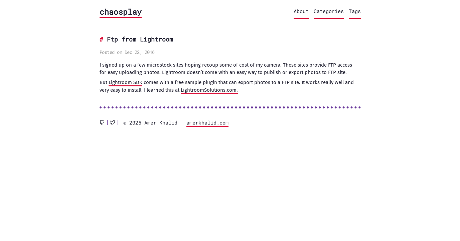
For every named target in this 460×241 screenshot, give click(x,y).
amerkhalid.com (207, 122)
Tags (355, 11)
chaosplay (121, 12)
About (301, 11)
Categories (329, 11)
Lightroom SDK (125, 82)
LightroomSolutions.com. (209, 90)
